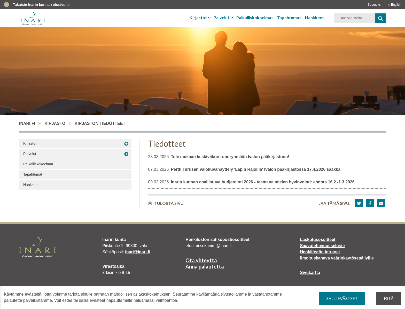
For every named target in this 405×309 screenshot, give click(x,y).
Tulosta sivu (166, 203)
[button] (359, 203)
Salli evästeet (342, 298)
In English (394, 4)
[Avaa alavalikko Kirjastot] (126, 144)
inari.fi (27, 123)
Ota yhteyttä (201, 260)
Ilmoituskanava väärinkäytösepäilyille (337, 258)
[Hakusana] (354, 18)
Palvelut (221, 17)
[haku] (380, 18)
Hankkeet (314, 17)
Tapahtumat (289, 17)
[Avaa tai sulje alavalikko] (210, 17)
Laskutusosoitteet (318, 239)
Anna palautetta (204, 266)
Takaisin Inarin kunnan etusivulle (41, 5)
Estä (389, 298)
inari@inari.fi (137, 252)
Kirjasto (54, 123)
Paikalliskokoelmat (254, 17)
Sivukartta (310, 272)
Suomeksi (374, 4)
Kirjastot (198, 17)
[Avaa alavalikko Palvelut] (126, 154)
